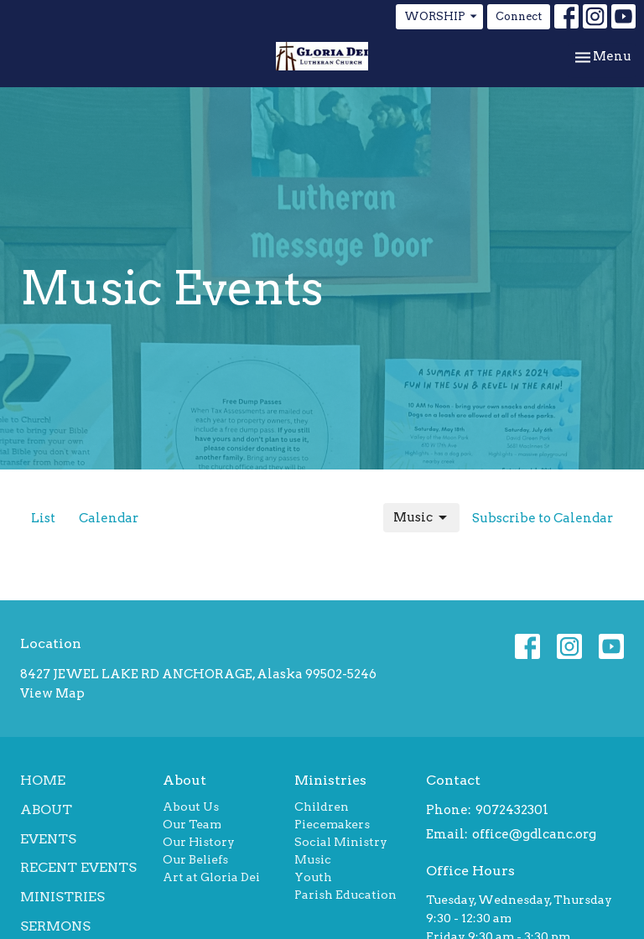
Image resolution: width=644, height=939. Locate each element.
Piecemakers (332, 824)
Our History (199, 841)
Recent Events (78, 867)
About (46, 809)
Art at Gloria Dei (211, 877)
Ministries (62, 897)
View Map (52, 693)
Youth (313, 877)
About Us (191, 806)
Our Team (192, 824)
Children (321, 806)
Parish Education (345, 894)
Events (48, 839)
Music (421, 518)
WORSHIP (441, 16)
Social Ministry (340, 841)
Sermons (55, 926)
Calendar (108, 518)
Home (42, 780)
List (43, 518)
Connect (519, 16)
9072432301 (511, 809)
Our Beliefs (195, 859)
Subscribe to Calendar (542, 518)
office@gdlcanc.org (534, 834)
